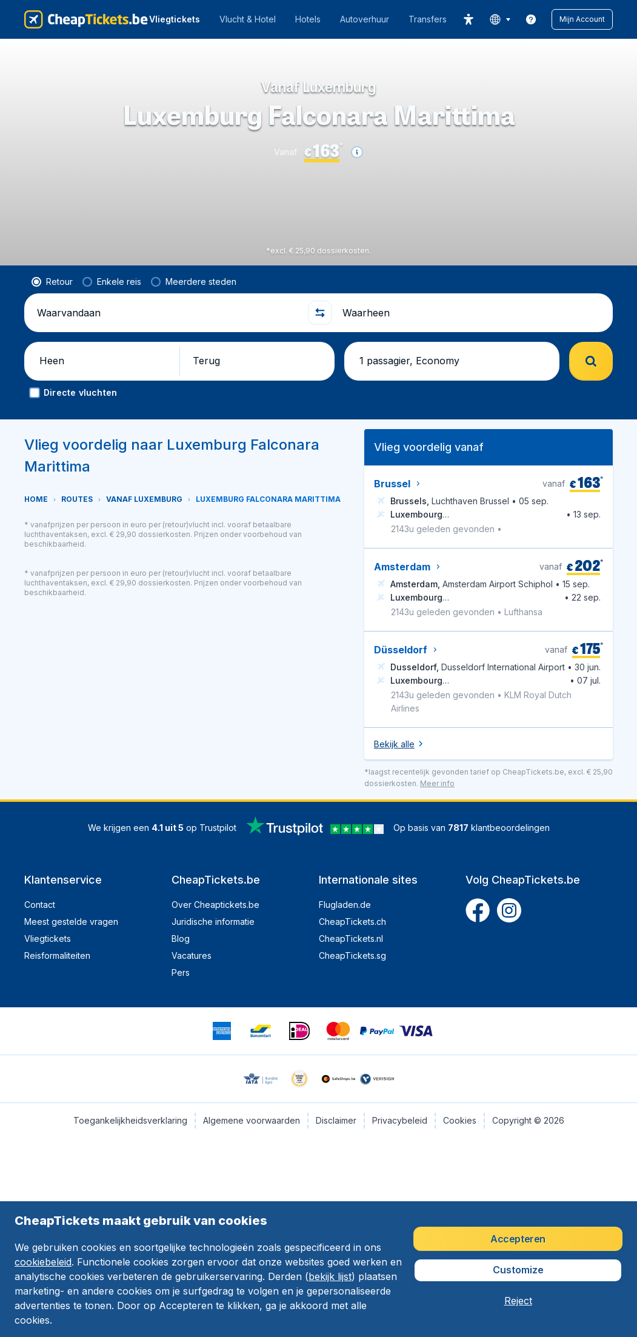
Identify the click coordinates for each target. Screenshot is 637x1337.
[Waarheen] (473, 312)
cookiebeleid (43, 1262)
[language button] (499, 19)
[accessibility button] (468, 19)
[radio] (52, 281)
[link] (531, 19)
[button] (582, 19)
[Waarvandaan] (167, 312)
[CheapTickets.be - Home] (86, 19)
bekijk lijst (330, 1276)
